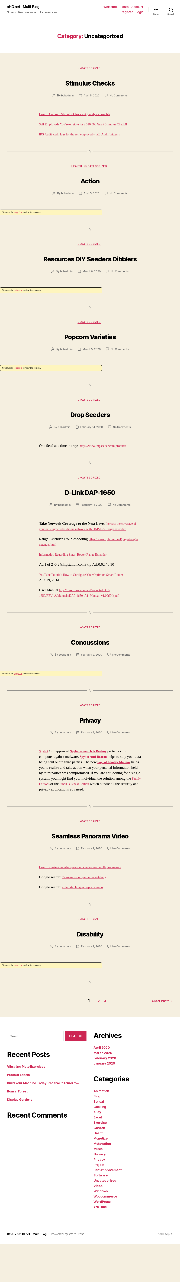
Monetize (101, 1176)
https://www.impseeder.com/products (106, 469)
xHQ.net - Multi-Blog (26, 7)
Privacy (89, 751)
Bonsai (99, 1139)
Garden (99, 1166)
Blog (97, 1134)
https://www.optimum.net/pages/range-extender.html (78, 574)
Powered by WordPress (71, 1272)
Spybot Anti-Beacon (95, 789)
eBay (97, 1150)
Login (139, 12)
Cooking (100, 1145)
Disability (90, 972)
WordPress (102, 1240)
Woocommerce (105, 1234)
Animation (101, 1129)
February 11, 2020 (91, 529)
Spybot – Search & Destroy (93, 783)
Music (98, 1187)
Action (90, 187)
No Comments (119, 97)
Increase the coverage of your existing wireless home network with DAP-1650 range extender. (88, 554)
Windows (101, 1229)
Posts (124, 7)
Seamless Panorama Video (90, 873)
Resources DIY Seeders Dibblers (90, 272)
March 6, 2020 (91, 293)
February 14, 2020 (91, 451)
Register (127, 12)
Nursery (100, 1192)
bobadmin (66, 97)
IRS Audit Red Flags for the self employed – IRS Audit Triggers (86, 141)
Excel (98, 1155)
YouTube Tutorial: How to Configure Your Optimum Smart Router (88, 605)
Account (137, 7)
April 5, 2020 (91, 97)
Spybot (44, 783)
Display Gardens (19, 1138)
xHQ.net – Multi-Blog (34, 1272)
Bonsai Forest (17, 1129)
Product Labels (18, 1113)
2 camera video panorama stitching (88, 916)
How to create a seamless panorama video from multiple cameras (87, 905)
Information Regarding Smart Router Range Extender (78, 584)
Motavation (102, 1182)
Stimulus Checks (90, 83)
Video (98, 1224)
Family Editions (80, 816)
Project (99, 1203)
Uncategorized (90, 69)
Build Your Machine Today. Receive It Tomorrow (43, 1121)
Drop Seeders (90, 437)
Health (76, 174)
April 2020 (102, 1086)
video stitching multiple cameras (86, 926)
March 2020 (103, 1091)
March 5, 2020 (91, 372)
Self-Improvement (108, 1208)
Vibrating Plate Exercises (26, 1105)
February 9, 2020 (91, 686)
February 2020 (105, 1096)
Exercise (100, 1161)
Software (101, 1213)
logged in (18, 220)
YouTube (100, 1245)
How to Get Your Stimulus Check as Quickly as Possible (81, 115)
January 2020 (104, 1101)
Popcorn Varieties (90, 358)
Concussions (90, 672)
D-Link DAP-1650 (90, 515)
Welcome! (110, 7)
